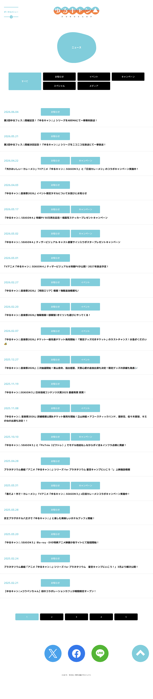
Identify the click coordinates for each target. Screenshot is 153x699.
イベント (93, 76)
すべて (25, 81)
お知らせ (59, 76)
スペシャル (59, 86)
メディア (93, 86)
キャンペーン (128, 76)
